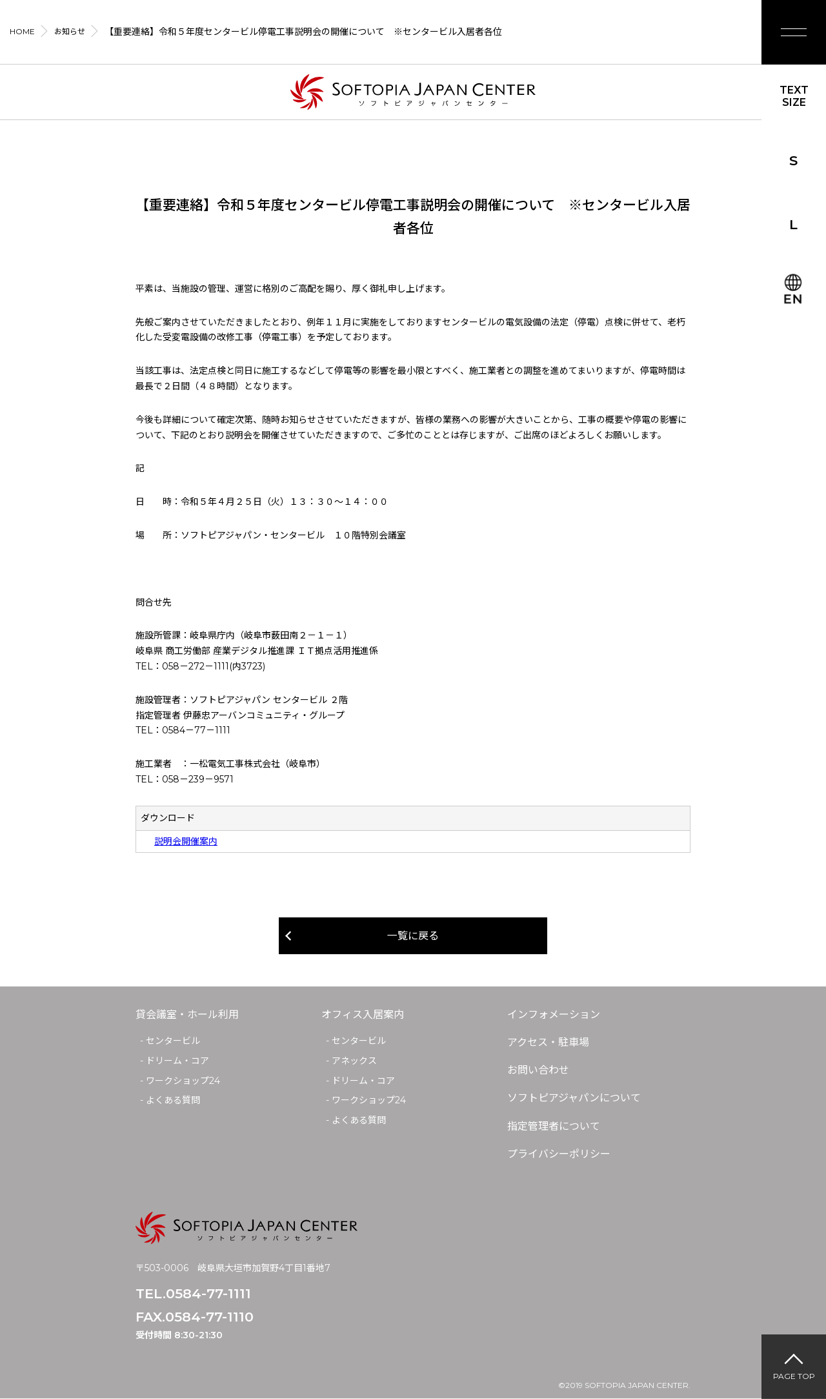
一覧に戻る (413, 936)
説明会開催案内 (185, 841)
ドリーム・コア (177, 1061)
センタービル (173, 1041)
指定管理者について (553, 1126)
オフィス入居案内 (362, 1014)
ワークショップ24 (183, 1081)
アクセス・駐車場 (548, 1042)
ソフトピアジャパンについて (574, 1098)
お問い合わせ (538, 1070)
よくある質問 (173, 1100)
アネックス (354, 1061)
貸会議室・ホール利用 (187, 1014)
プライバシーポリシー (558, 1154)
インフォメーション (553, 1014)
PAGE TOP (794, 1376)
